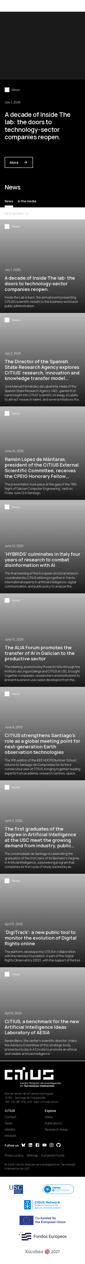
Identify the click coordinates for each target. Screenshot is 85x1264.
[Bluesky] (23, 1145)
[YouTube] (44, 1145)
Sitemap (32, 1155)
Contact (10, 1117)
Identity (10, 1129)
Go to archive (16, 213)
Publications (53, 1123)
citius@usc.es (49, 1102)
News (9, 201)
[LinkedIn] (30, 1145)
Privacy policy (14, 1155)
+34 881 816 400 (21, 1102)
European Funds (53, 1155)
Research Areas (56, 1129)
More (19, 162)
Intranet (10, 1136)
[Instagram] (51, 1145)
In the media (27, 201)
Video (49, 1117)
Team (8, 1123)
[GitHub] (58, 1145)
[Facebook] (37, 1145)
